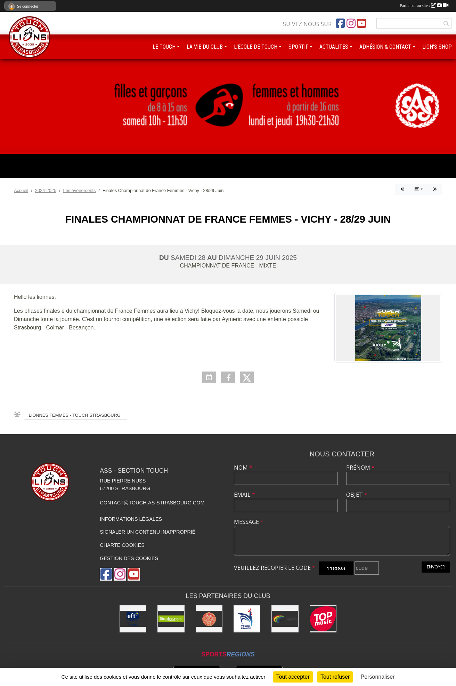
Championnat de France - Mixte (228, 266)
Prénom (360, 467)
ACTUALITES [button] (333, 46)
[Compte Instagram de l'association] (351, 23)
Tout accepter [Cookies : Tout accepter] (293, 677)
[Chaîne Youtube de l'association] (361, 23)
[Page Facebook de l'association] (340, 23)
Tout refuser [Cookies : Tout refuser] (335, 677)
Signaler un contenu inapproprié (147, 532)
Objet (356, 494)
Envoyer (436, 567)
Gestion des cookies (129, 558)
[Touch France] (247, 618)
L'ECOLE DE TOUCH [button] (255, 46)
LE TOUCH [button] (164, 46)
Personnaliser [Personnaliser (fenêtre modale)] (378, 677)
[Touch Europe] (133, 618)
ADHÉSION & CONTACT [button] (385, 46)
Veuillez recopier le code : (276, 568)
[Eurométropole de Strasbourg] (170, 618)
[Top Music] (323, 618)
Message (248, 522)
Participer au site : (424, 5)
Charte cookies (122, 545)
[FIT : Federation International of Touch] (284, 618)
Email (244, 494)
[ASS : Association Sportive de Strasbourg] (209, 618)
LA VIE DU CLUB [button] (205, 46)
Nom (243, 467)
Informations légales (131, 519)
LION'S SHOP (437, 46)
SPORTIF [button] (298, 46)
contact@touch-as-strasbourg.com (152, 502)
